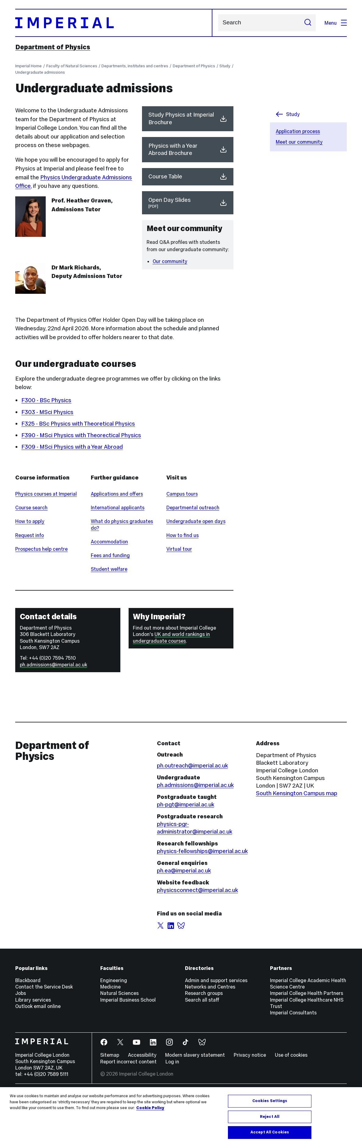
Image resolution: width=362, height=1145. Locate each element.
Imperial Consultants (293, 1057)
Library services (33, 1044)
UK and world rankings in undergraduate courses (171, 682)
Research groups (204, 1038)
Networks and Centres (210, 1031)
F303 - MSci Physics (47, 412)
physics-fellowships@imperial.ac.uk (202, 895)
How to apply (29, 566)
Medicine (110, 1031)
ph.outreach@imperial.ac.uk (192, 810)
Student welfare (109, 614)
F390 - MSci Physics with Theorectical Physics (81, 435)
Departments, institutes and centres (134, 65)
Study (224, 65)
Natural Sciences (119, 1038)
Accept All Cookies (269, 1132)
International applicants (117, 552)
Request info (29, 580)
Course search (31, 552)
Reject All (269, 1116)
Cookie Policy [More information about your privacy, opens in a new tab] (150, 1107)
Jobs (20, 1038)
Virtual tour (179, 594)
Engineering (113, 1025)
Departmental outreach (192, 552)
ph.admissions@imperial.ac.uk (53, 709)
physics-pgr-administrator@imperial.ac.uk (194, 872)
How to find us (182, 580)
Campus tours (182, 539)
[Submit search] (308, 22)
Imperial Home (28, 65)
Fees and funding (110, 600)
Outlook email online (38, 1051)
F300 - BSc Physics (46, 400)
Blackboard (28, 1025)
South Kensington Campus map (296, 837)
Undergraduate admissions (40, 72)
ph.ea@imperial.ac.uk (184, 915)
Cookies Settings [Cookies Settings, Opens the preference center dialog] (269, 1100)
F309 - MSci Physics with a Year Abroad (72, 446)
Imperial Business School (128, 1044)
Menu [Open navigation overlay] (336, 23)
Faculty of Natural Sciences (71, 65)
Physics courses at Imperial (46, 539)
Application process (298, 131)
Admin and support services (216, 1025)
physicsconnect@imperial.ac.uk (197, 934)
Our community (170, 261)
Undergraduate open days (195, 566)
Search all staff (202, 1044)
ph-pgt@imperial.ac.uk (185, 849)
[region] (181, 1116)
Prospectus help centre (41, 594)
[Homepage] (113, 23)
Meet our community (299, 142)
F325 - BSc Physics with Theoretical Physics (78, 423)
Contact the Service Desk (44, 1031)
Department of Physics (52, 47)
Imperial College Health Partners (306, 1038)
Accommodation (109, 586)
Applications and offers (117, 539)
